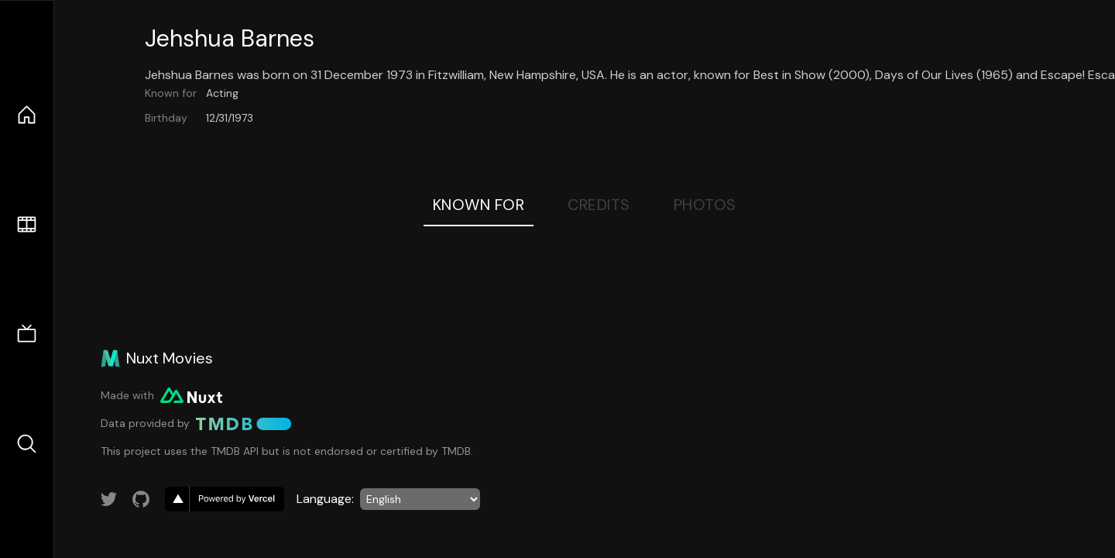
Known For (479, 205)
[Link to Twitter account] (109, 499)
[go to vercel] (224, 499)
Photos (705, 205)
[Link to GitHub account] (140, 499)
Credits (599, 205)
